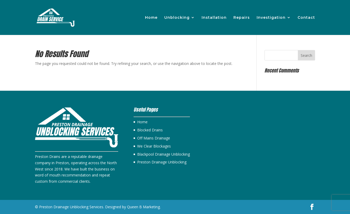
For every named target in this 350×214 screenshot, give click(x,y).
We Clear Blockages (154, 146)
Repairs (241, 18)
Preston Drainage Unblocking (161, 162)
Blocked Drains (150, 129)
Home (151, 18)
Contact (306, 18)
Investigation (271, 18)
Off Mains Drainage (153, 138)
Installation (214, 18)
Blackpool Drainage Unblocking (163, 154)
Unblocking (177, 18)
